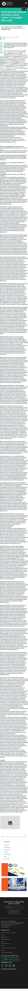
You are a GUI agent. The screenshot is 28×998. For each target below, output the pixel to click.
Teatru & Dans (7, 854)
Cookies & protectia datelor (7, 952)
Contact (2, 950)
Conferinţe (6, 849)
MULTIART (6, 859)
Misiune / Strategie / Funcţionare (8, 932)
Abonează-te (14, 912)
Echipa (2, 934)
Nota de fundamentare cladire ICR (8, 948)
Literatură (6, 845)
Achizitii (3, 945)
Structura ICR (4, 937)
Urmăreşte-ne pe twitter (10, 959)
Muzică (6, 852)
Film (5, 856)
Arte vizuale (7, 847)
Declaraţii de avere (5, 943)
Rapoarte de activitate (5, 939)
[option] (10, 822)
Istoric (2, 941)
